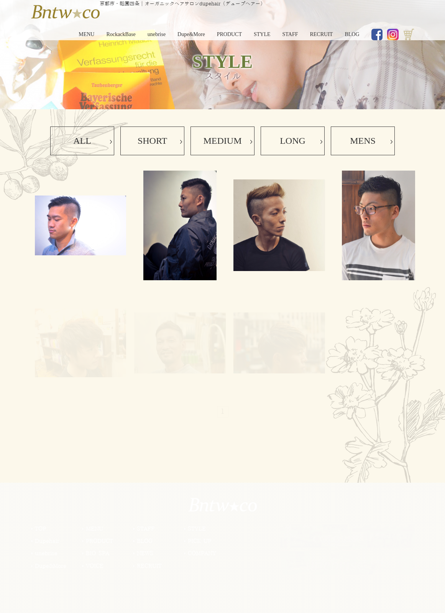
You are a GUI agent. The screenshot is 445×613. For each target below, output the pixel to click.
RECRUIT (321, 34)
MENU (86, 34)
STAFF (290, 34)
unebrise (157, 34)
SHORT (152, 141)
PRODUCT (229, 34)
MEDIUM (223, 141)
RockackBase (120, 34)
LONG (292, 141)
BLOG (352, 34)
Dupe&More (191, 34)
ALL (82, 141)
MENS (363, 141)
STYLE (262, 34)
